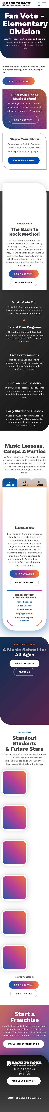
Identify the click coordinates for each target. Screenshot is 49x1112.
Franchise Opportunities (23, 1044)
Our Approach (23, 282)
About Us (24, 672)
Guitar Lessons (25, 605)
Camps (24, 1071)
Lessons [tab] (10, 482)
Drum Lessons (24, 609)
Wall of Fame (24, 993)
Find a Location (23, 120)
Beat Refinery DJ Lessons (24, 619)
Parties (24, 1074)
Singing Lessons (24, 613)
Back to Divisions (18, 81)
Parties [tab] (39, 482)
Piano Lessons (24, 602)
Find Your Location (23, 1081)
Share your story (23, 160)
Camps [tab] (24, 482)
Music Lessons (24, 582)
